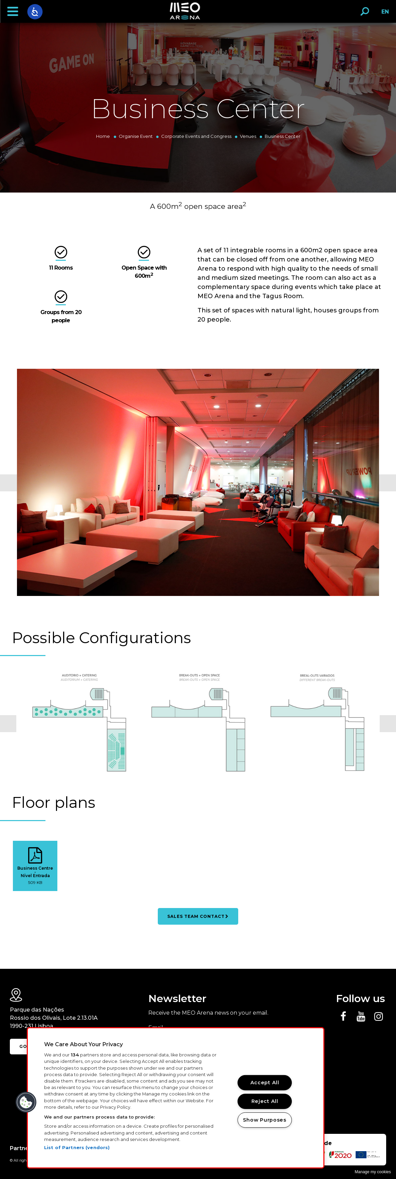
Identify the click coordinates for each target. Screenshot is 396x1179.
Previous (8, 482)
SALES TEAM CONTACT (198, 916)
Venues (248, 136)
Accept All (264, 1083)
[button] (12, 11)
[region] (175, 1098)
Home (103, 136)
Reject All (264, 1101)
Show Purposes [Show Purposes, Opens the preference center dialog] (264, 1120)
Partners (22, 1148)
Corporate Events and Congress (196, 136)
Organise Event (136, 136)
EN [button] (383, 14)
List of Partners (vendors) (77, 1147)
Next (387, 482)
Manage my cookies (373, 1171)
